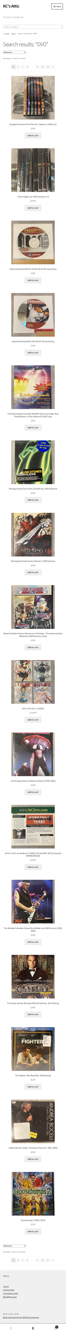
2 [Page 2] (18, 66)
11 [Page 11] (48, 66)
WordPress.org (10, 1297)
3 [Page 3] (22, 66)
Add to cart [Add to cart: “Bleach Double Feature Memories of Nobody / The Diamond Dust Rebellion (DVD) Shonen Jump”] (33, 647)
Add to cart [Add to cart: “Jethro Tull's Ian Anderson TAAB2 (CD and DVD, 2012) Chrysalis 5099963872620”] (33, 867)
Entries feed (8, 1290)
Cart (51, 1326)
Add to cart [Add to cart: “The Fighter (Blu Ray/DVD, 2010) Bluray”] (33, 1086)
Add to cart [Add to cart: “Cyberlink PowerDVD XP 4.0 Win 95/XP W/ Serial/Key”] (33, 280)
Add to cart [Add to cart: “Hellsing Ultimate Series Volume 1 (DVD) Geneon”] (33, 572)
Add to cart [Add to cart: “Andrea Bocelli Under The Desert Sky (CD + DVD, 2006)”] (33, 1159)
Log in (6, 1286)
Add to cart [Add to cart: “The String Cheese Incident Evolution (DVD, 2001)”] (33, 792)
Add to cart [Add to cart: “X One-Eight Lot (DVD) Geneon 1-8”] (33, 207)
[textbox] (33, 27)
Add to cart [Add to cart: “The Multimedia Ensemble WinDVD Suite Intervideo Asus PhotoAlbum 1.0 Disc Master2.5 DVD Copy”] (33, 427)
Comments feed (10, 1293)
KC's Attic (11, 6)
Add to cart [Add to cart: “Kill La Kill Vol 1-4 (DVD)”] (33, 719)
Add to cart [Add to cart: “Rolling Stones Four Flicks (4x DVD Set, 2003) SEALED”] (33, 500)
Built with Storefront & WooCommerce (21, 1317)
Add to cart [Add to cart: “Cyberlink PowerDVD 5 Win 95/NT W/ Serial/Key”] (33, 352)
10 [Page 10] (42, 66)
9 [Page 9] (37, 66)
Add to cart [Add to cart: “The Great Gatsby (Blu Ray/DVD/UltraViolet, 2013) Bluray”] (33, 1014)
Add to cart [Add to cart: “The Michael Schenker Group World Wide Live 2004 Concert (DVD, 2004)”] (33, 942)
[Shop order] (14, 52)
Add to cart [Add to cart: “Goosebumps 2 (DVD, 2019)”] (33, 1231)
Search (33, 1328)
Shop (13, 33)
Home (7, 33)
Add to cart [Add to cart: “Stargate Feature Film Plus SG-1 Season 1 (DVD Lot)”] (33, 135)
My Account (11, 1328)
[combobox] (33, 27)
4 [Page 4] (27, 66)
